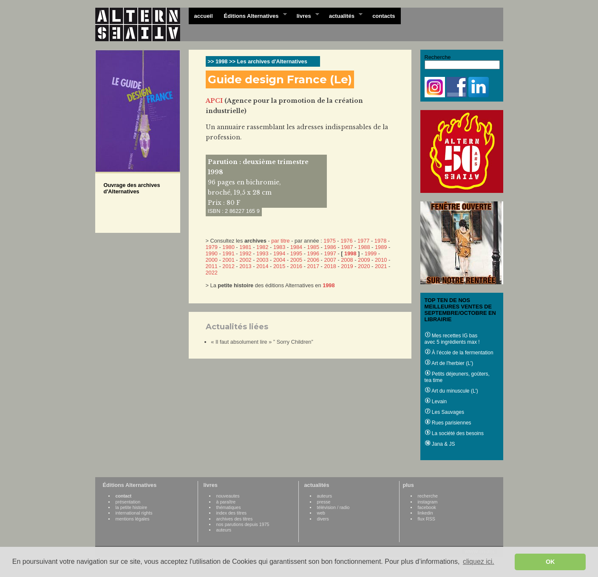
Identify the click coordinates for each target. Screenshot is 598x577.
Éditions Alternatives (252, 15)
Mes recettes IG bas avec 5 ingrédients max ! (452, 339)
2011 (212, 266)
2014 (262, 266)
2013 (245, 266)
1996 (313, 253)
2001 (228, 260)
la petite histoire (131, 507)
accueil (203, 16)
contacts (383, 16)
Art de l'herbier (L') (449, 363)
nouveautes (228, 495)
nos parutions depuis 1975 (242, 524)
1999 (371, 253)
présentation (128, 501)
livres (305, 15)
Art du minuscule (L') (451, 391)
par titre (280, 241)
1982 (262, 247)
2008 (347, 260)
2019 (347, 266)
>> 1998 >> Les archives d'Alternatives (257, 61)
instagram (428, 501)
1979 (212, 247)
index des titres (231, 512)
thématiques (228, 507)
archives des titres (234, 518)
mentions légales (133, 518)
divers (323, 518)
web (321, 512)
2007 (330, 260)
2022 (212, 272)
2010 (381, 260)
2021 (381, 266)
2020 (364, 266)
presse (324, 501)
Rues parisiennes (448, 423)
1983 (279, 247)
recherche (428, 495)
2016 (296, 266)
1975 (329, 241)
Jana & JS (440, 444)
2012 (228, 266)
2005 (296, 260)
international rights (134, 512)
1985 (313, 247)
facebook (427, 507)
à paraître (226, 501)
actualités (343, 15)
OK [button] (550, 561)
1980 (228, 247)
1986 (330, 247)
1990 (212, 253)
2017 (313, 266)
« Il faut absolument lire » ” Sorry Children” (262, 342)
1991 (228, 253)
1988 (364, 247)
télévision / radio (333, 507)
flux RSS (426, 518)
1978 (380, 241)
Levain (436, 401)
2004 (279, 260)
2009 (364, 260)
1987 (347, 247)
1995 (296, 253)
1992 (245, 253)
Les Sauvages (444, 412)
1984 (296, 247)
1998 (350, 253)
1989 (381, 247)
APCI (214, 101)
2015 (279, 266)
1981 (245, 247)
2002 (245, 260)
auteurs (224, 529)
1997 (330, 253)
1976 (346, 241)
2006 (313, 260)
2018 (330, 266)
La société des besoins (454, 433)
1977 (363, 241)
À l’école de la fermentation (459, 353)
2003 (262, 260)
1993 (262, 253)
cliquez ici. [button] (478, 561)
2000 (212, 260)
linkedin (425, 512)
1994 (279, 253)
